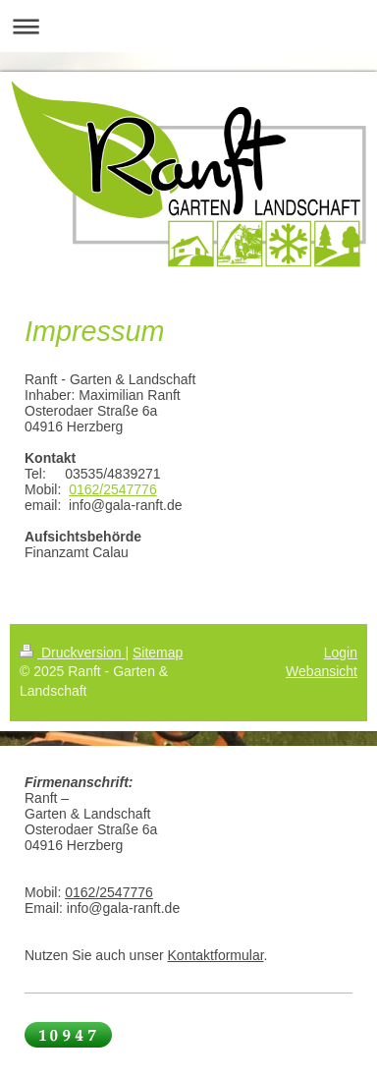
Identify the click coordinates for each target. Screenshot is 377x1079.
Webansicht (321, 671)
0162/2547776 (113, 489)
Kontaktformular (216, 955)
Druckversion (72, 652)
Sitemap (158, 652)
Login (340, 652)
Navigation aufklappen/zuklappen (188, 26)
